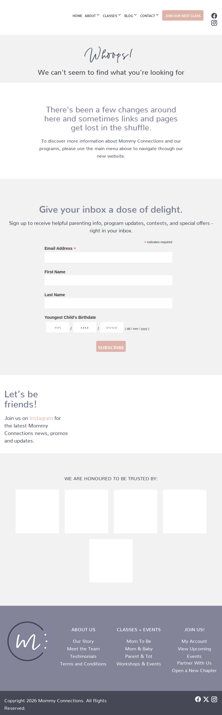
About (90, 15)
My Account (194, 640)
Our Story (83, 640)
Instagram (41, 417)
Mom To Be (139, 640)
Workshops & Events (138, 662)
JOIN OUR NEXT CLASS (183, 15)
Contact (147, 15)
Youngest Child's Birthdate (70, 317)
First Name (55, 272)
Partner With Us (194, 661)
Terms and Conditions (83, 662)
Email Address (60, 248)
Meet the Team (83, 647)
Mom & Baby (139, 647)
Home (77, 15)
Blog (128, 15)
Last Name (55, 294)
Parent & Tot (138, 655)
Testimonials (83, 655)
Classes (110, 15)
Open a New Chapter (194, 669)
